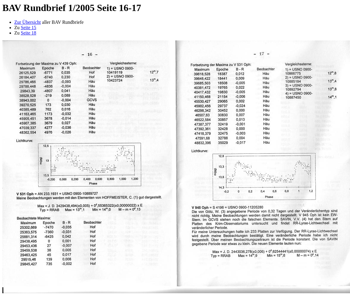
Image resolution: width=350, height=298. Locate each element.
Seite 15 (28, 27)
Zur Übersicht (27, 22)
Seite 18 (28, 32)
